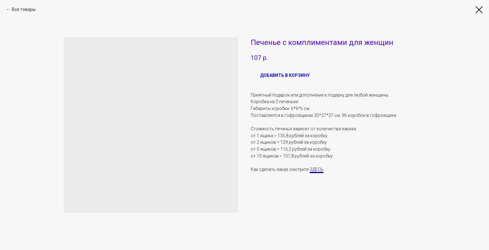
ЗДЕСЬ (316, 169)
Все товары (24, 9)
